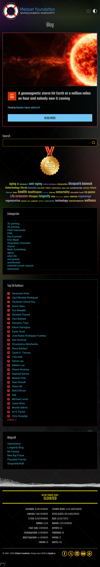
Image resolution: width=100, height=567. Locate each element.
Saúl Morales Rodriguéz (25, 297)
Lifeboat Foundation (22, 553)
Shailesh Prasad (21, 314)
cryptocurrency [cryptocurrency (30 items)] (56, 188)
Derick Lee (17, 361)
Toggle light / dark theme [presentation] (95, 11)
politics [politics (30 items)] (66, 197)
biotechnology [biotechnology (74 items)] (12, 188)
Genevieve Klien (20, 293)
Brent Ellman (19, 390)
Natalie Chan (19, 378)
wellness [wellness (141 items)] (90, 201)
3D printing (13, 223)
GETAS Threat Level (50, 497)
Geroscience (14, 443)
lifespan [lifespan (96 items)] (33, 196)
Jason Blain (18, 403)
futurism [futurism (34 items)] (9, 193)
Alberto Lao (18, 365)
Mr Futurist (13, 451)
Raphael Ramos (20, 373)
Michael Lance (20, 399)
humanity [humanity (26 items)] (45, 193)
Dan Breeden (19, 310)
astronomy (13, 268)
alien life (12, 256)
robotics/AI (35, 108)
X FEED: (31, 519)
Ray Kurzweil (14, 236)
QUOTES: (55, 542)
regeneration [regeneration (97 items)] (12, 201)
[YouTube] (83, 553)
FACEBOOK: (29, 509)
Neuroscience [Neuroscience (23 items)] (59, 197)
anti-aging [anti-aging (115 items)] (35, 184)
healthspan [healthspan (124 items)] (35, 192)
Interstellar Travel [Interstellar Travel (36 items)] (77, 193)
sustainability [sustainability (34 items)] (49, 201)
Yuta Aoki (17, 356)
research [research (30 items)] (24, 201)
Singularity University (18, 243)
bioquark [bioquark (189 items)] (74, 184)
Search (93, 142)
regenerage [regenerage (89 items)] (84, 196)
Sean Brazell (19, 382)
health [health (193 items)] (22, 192)
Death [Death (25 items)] (67, 188)
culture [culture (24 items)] (64, 188)
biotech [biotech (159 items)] (87, 184)
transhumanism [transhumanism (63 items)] (76, 200)
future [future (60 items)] (93, 187)
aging (10, 252)
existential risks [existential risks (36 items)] (76, 188)
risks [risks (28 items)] (28, 201)
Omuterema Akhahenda (25, 344)
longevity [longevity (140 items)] (44, 196)
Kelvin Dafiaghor (21, 327)
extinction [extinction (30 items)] (86, 188)
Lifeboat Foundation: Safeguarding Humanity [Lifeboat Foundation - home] (42, 11)
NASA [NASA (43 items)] (53, 197)
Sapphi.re (51, 553)
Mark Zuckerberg (16, 249)
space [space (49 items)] (41, 201)
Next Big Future (15, 455)
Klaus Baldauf (19, 348)
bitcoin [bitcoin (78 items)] (23, 188)
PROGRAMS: (56, 533)
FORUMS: (42, 542)
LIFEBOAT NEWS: (58, 509)
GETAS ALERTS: (58, 514)
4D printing (13, 226)
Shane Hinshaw (20, 369)
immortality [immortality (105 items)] (63, 192)
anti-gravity (13, 259)
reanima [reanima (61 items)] (73, 196)
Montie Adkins (20, 407)
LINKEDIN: (31, 514)
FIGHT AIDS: (33, 528)
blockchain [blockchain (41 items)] (32, 188)
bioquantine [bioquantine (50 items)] (62, 184)
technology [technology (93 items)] (61, 201)
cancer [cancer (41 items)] (48, 188)
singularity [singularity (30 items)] (34, 201)
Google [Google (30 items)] (15, 193)
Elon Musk (13, 239)
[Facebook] (64, 553)
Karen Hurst (18, 331)
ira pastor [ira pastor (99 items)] (89, 192)
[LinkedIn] (77, 553)
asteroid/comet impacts (20, 265)
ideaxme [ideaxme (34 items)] (52, 193)
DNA (9, 233)
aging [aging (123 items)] (12, 184)
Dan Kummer (19, 339)
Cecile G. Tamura (21, 352)
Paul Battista (19, 318)
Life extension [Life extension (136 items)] (19, 196)
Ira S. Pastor (18, 411)
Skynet (11, 246)
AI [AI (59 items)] (18, 184)
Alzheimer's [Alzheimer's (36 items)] (24, 184)
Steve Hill (17, 386)
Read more (50, 118)
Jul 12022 (12, 96)
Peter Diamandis (16, 230)
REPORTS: (56, 528)
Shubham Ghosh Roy (23, 301)
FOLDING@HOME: (31, 533)
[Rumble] (89, 553)
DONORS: (39, 523)
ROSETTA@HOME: (30, 538)
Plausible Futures (16, 459)
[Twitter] (70, 553)
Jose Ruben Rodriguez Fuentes (29, 335)
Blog (50, 25)
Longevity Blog (15, 447)
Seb (14, 394)
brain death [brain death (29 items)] (41, 188)
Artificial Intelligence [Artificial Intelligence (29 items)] (50, 184)
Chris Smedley (20, 416)
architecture (13, 262)
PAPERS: (55, 538)
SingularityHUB (15, 463)
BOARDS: (55, 523)
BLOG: (54, 519)
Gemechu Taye (22, 108)
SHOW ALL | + (12, 420)
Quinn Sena (18, 306)
